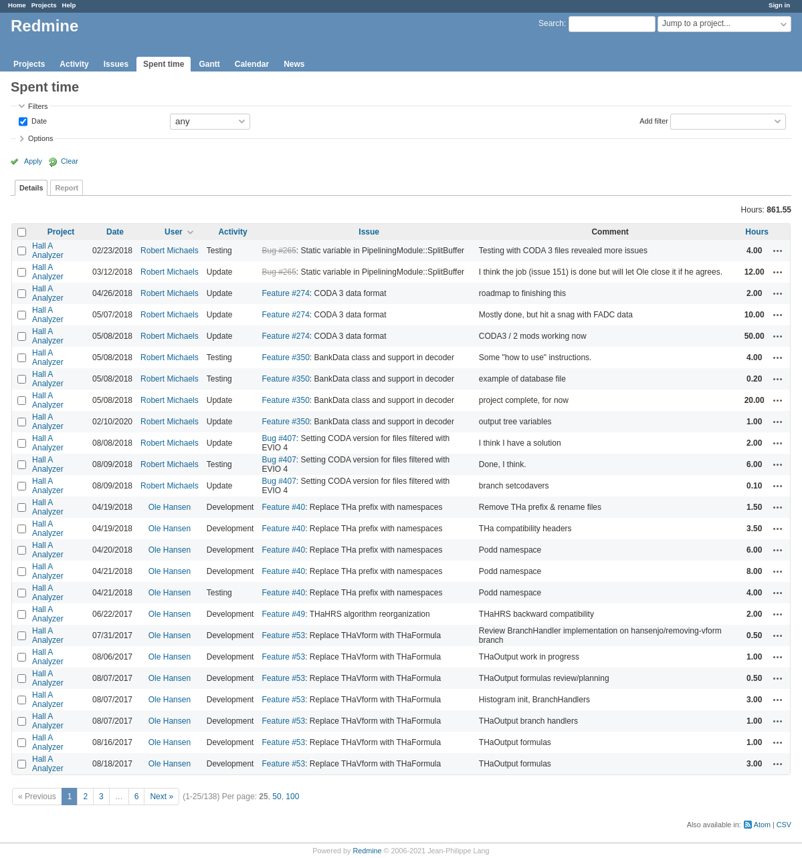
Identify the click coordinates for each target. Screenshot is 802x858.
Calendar (252, 64)
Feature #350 (285, 357)
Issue (369, 232)
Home (17, 5)
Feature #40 (283, 507)
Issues (116, 64)
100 (292, 796)
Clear (69, 161)
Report (66, 188)
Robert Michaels (169, 250)
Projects (44, 5)
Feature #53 (283, 635)
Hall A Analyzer (48, 250)
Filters (37, 106)
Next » (161, 796)
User (174, 232)
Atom (762, 825)
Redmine (367, 851)
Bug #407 (279, 438)
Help (69, 5)
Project (61, 232)
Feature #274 (285, 293)
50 (276, 796)
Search (551, 23)
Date (38, 120)
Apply (33, 161)
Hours (757, 232)
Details (31, 188)
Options (40, 138)
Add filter (653, 120)
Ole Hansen (169, 507)
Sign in (779, 5)
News (294, 64)
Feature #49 (283, 614)
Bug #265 (279, 250)
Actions (778, 250)
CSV (784, 825)
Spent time (163, 64)
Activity (74, 64)
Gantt (209, 64)
